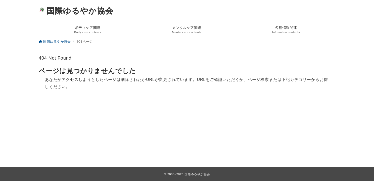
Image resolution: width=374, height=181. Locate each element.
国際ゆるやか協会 (76, 11)
